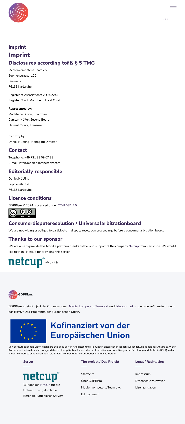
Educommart (124, 306)
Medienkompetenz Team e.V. (89, 306)
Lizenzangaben (145, 387)
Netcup (134, 246)
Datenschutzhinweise (150, 381)
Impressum (143, 374)
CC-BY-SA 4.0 (67, 205)
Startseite (87, 374)
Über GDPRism (91, 381)
